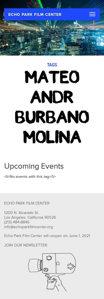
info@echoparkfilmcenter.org (28, 227)
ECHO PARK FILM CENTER (35, 14)
